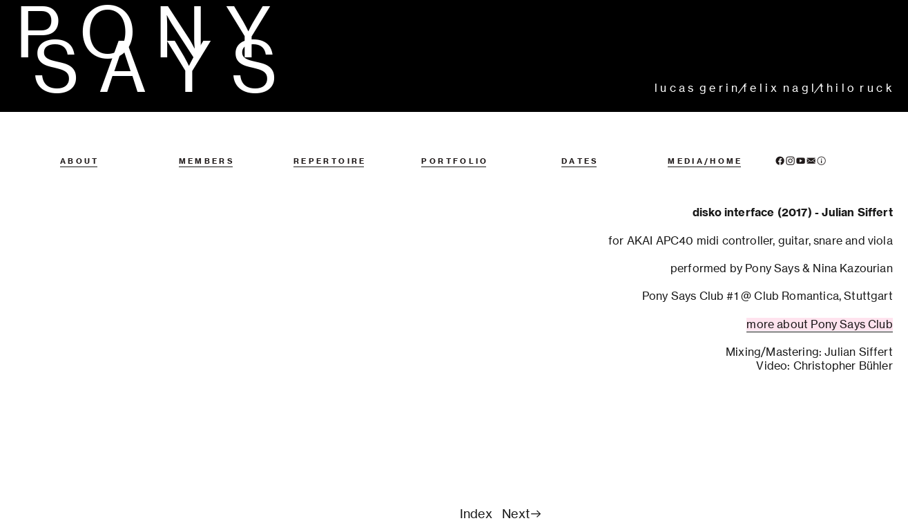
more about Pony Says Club (819, 324)
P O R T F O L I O (453, 161)
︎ (790, 161)
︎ (811, 161)
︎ (800, 161)
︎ (780, 161)
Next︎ (522, 513)
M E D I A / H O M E (704, 161)
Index (476, 513)
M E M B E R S (206, 161)
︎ (821, 161)
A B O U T (78, 161)
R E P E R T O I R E (328, 161)
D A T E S (579, 161)
